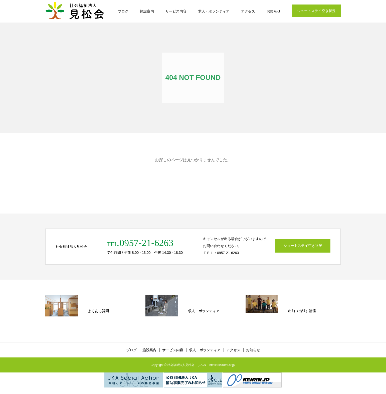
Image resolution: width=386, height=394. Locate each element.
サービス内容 (175, 11)
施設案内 (147, 11)
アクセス (248, 11)
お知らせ (274, 11)
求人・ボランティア (214, 11)
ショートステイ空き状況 (316, 11)
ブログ (123, 11)
